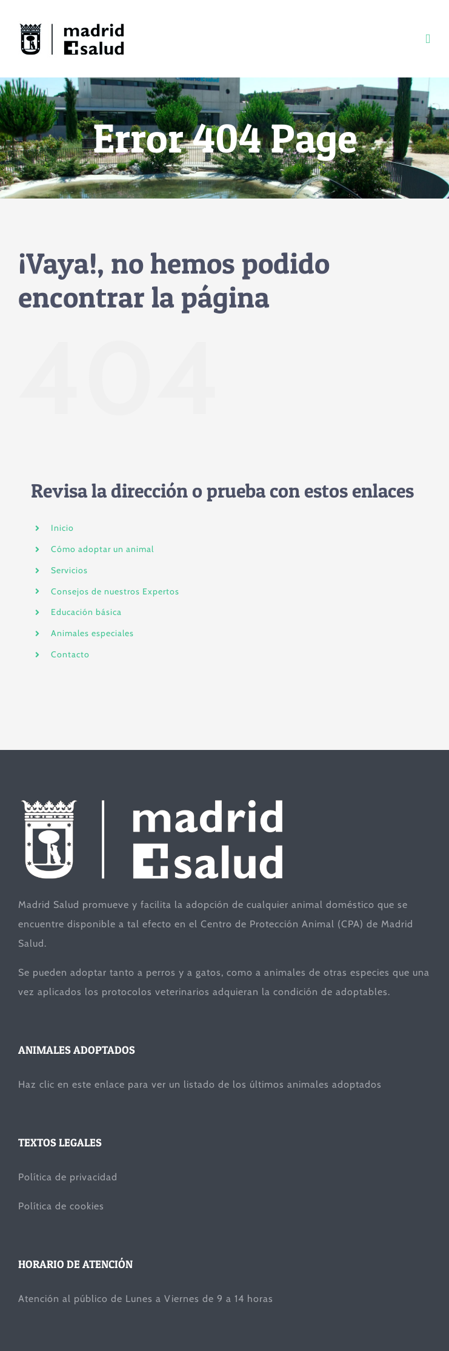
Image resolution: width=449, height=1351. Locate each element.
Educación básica (86, 611)
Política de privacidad (68, 1177)
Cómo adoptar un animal (102, 549)
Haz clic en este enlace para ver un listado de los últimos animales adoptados (200, 1084)
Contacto (70, 654)
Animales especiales (92, 633)
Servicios (69, 570)
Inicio (62, 527)
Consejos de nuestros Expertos (115, 591)
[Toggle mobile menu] (428, 39)
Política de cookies (61, 1206)
